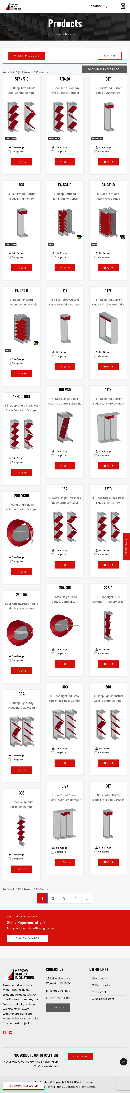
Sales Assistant (104, 999)
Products (101, 978)
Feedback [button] (126, 546)
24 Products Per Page (104, 69)
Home (58, 34)
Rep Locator (103, 985)
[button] (110, 56)
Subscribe (80, 1056)
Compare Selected (23, 1085)
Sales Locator (27, 938)
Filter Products (27, 55)
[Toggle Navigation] (123, 6)
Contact (58, 1007)
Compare (17, 151)
